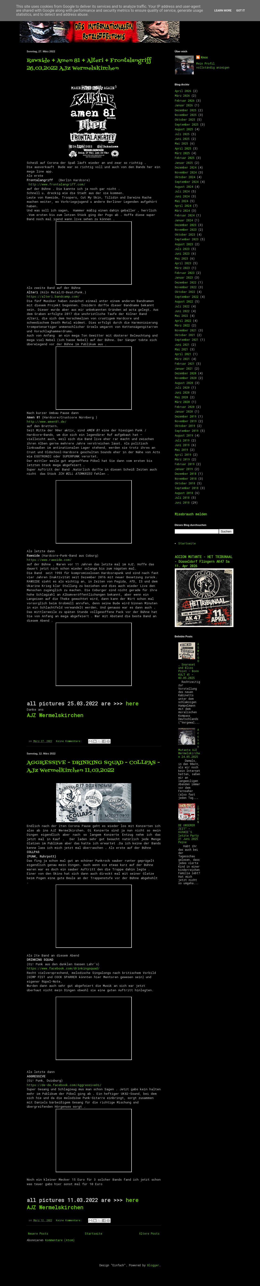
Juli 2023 (182, 249)
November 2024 (186, 172)
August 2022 (184, 301)
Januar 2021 (184, 368)
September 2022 (186, 297)
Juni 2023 (182, 253)
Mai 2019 (181, 450)
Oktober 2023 (185, 234)
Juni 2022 (182, 311)
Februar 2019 (184, 464)
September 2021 (186, 339)
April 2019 (183, 454)
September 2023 (186, 239)
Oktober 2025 (185, 119)
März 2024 (182, 210)
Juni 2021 (182, 344)
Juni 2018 (182, 502)
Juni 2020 (182, 392)
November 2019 (186, 421)
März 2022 (182, 325)
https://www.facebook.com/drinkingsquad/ (63, 968)
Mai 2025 (181, 143)
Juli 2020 (182, 387)
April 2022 (183, 320)
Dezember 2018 (185, 473)
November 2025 (186, 115)
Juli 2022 (182, 306)
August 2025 (184, 129)
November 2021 (186, 330)
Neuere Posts (38, 1233)
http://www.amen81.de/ (46, 421)
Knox (204, 57)
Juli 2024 (182, 191)
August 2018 (184, 493)
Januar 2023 (184, 277)
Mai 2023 (181, 258)
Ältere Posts (149, 1233)
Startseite (93, 1233)
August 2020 (184, 383)
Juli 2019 (182, 440)
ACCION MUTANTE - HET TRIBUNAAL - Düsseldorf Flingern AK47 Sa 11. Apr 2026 (204, 561)
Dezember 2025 (185, 110)
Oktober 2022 (185, 292)
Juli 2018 (182, 497)
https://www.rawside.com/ (49, 560)
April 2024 (183, 205)
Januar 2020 (184, 411)
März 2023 (182, 268)
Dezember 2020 (185, 373)
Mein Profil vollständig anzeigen (212, 65)
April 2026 (183, 91)
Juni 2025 (182, 139)
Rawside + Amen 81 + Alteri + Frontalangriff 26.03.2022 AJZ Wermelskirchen (89, 64)
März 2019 (182, 459)
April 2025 (183, 148)
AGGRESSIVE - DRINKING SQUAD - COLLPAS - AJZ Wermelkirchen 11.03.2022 (93, 766)
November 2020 (186, 378)
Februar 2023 (184, 273)
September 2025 (186, 124)
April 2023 (183, 263)
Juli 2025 (182, 134)
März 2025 (182, 153)
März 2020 (182, 402)
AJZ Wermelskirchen (56, 715)
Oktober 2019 (185, 426)
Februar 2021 (184, 363)
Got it (240, 10)
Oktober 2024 (185, 177)
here (132, 703)
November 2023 (186, 229)
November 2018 (186, 478)
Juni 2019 (182, 445)
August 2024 (184, 186)
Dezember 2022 (185, 282)
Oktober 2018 (185, 483)
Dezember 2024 (185, 167)
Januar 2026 (184, 105)
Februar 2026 (184, 100)
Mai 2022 (181, 316)
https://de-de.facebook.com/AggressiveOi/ (64, 1085)
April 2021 (183, 354)
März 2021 (182, 359)
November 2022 (186, 287)
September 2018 (186, 488)
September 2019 (186, 430)
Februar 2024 (184, 215)
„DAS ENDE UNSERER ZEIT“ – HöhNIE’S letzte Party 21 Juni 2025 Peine (188, 823)
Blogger (153, 1265)
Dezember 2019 (185, 416)
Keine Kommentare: (69, 741)
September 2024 (186, 182)
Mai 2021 (181, 349)
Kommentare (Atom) (60, 1240)
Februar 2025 (184, 158)
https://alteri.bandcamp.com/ (53, 296)
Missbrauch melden (191, 514)
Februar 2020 (184, 407)
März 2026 (182, 95)
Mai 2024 (181, 201)
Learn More (223, 10)
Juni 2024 (182, 196)
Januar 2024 (184, 220)
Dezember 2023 (185, 225)
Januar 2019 (184, 469)
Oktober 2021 (185, 335)
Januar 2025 (184, 163)
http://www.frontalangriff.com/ (57, 184)
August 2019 (184, 435)
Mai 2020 (181, 397)
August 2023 (184, 244)
